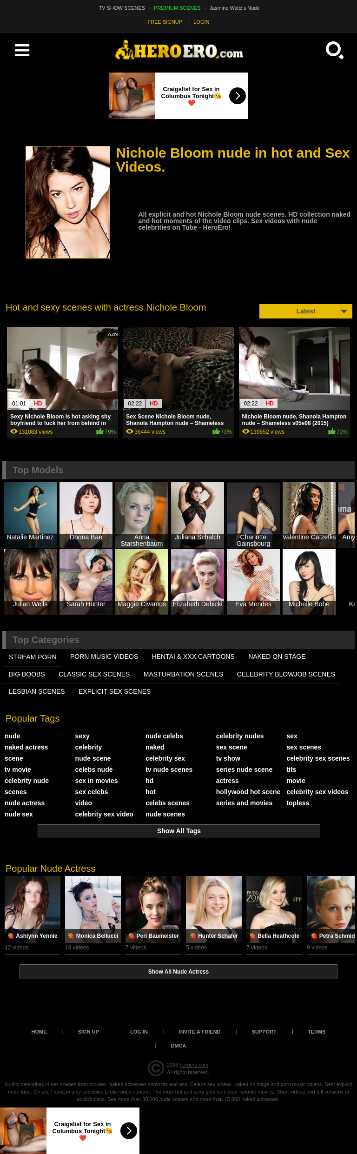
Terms (317, 1032)
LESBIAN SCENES (37, 691)
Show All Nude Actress (178, 971)
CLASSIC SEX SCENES (94, 674)
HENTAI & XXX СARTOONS (193, 656)
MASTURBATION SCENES (184, 674)
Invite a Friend (200, 1032)
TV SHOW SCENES (122, 8)
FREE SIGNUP (165, 22)
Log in (139, 1032)
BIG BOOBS (27, 674)
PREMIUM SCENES (177, 8)
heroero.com (193, 1065)
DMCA (178, 1045)
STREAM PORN (33, 657)
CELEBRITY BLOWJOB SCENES (286, 674)
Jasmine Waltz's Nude (235, 8)
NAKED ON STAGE (276, 656)
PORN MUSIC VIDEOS (104, 656)
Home (39, 1032)
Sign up (88, 1032)
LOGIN (201, 22)
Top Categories (46, 640)
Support (264, 1032)
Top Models (38, 470)
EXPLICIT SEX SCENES (115, 691)
